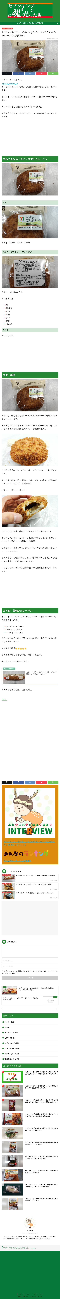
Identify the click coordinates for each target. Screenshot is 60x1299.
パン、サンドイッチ (7, 28)
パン (5, 699)
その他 (6, 1027)
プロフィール (37, 1294)
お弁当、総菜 (9, 1022)
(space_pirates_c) (10, 83)
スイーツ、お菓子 (11, 1033)
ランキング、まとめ (12, 1054)
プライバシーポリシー (24, 1294)
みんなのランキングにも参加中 (17, 861)
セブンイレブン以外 (12, 1043)
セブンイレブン (10, 1038)
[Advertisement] (30, 137)
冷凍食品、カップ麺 (12, 1059)
